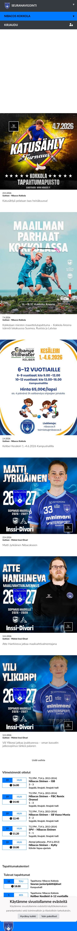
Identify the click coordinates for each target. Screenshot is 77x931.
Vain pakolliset (49, 916)
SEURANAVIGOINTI (40, 4)
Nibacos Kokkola (40, 16)
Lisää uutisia (38, 683)
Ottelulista (10, 778)
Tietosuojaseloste (12, 861)
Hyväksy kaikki (28, 916)
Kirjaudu (38, 25)
